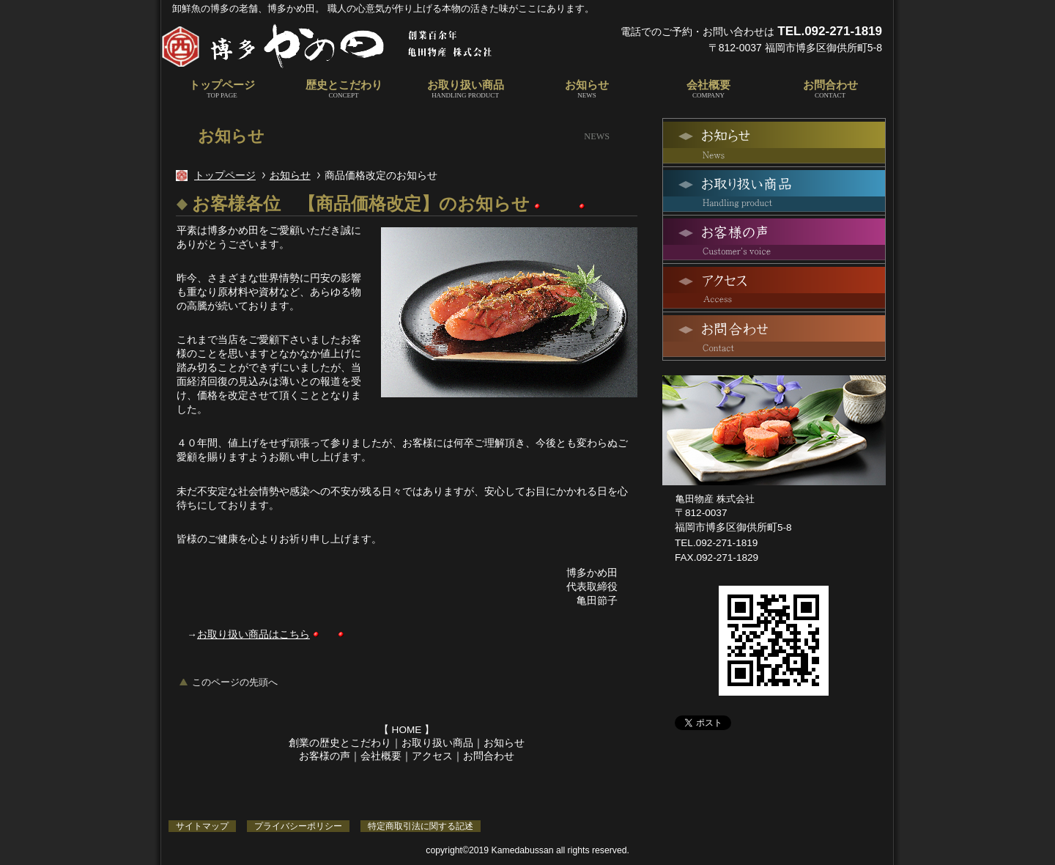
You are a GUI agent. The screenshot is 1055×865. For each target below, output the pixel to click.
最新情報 (774, 142)
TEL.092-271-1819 (829, 31)
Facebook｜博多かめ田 (737, 749)
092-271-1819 (727, 542)
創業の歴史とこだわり (340, 742)
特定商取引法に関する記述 (420, 826)
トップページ (225, 175)
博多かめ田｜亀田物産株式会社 (344, 46)
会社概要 (380, 756)
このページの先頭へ (235, 682)
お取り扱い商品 (437, 742)
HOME (407, 729)
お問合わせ (488, 756)
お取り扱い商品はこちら (253, 634)
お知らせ (290, 175)
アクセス (432, 756)
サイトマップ (202, 826)
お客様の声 (324, 756)
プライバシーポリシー (298, 826)
